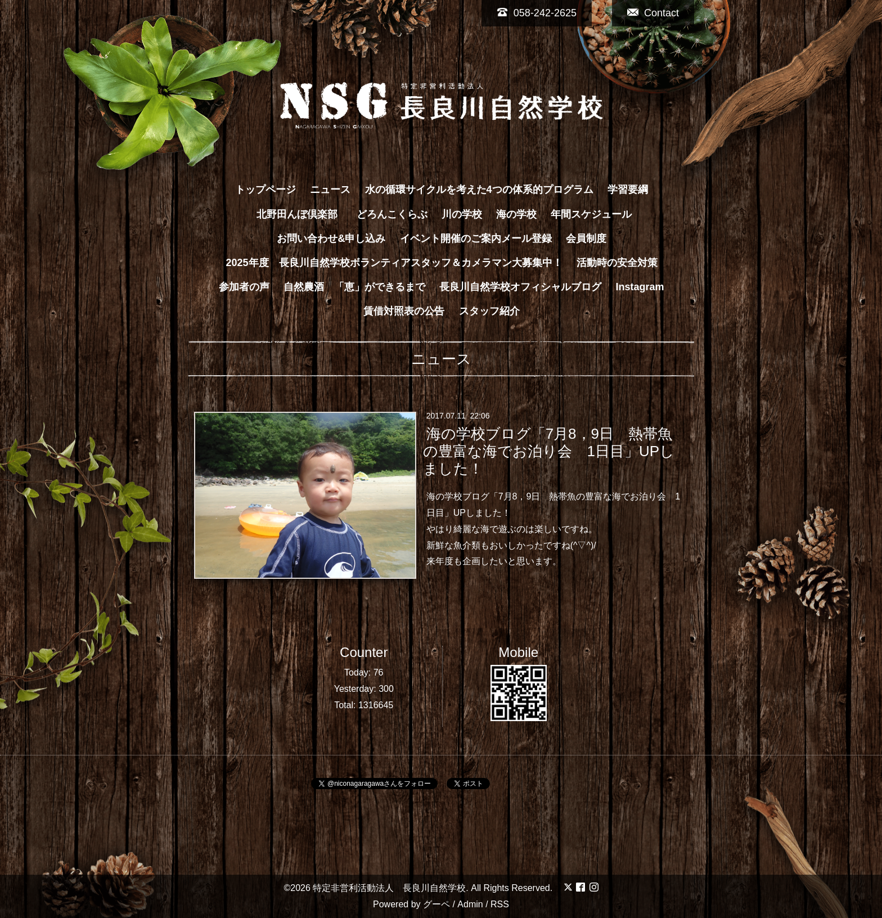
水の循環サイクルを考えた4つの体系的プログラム (479, 189)
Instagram (640, 286)
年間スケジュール (591, 214)
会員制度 (586, 238)
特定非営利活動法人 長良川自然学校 (389, 888)
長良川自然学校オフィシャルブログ (520, 286)
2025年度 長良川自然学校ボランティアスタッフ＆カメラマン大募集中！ (394, 262)
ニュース (330, 189)
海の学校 (516, 214)
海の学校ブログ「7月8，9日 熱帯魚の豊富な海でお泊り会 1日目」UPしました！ (548, 451)
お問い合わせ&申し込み (331, 238)
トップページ (265, 189)
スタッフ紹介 (489, 311)
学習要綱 (628, 189)
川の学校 (462, 214)
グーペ (436, 904)
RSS (499, 904)
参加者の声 (244, 286)
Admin (470, 904)
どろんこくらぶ (392, 214)
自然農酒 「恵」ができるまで (354, 286)
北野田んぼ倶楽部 (302, 214)
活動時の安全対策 (617, 262)
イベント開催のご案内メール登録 (476, 238)
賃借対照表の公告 (403, 311)
